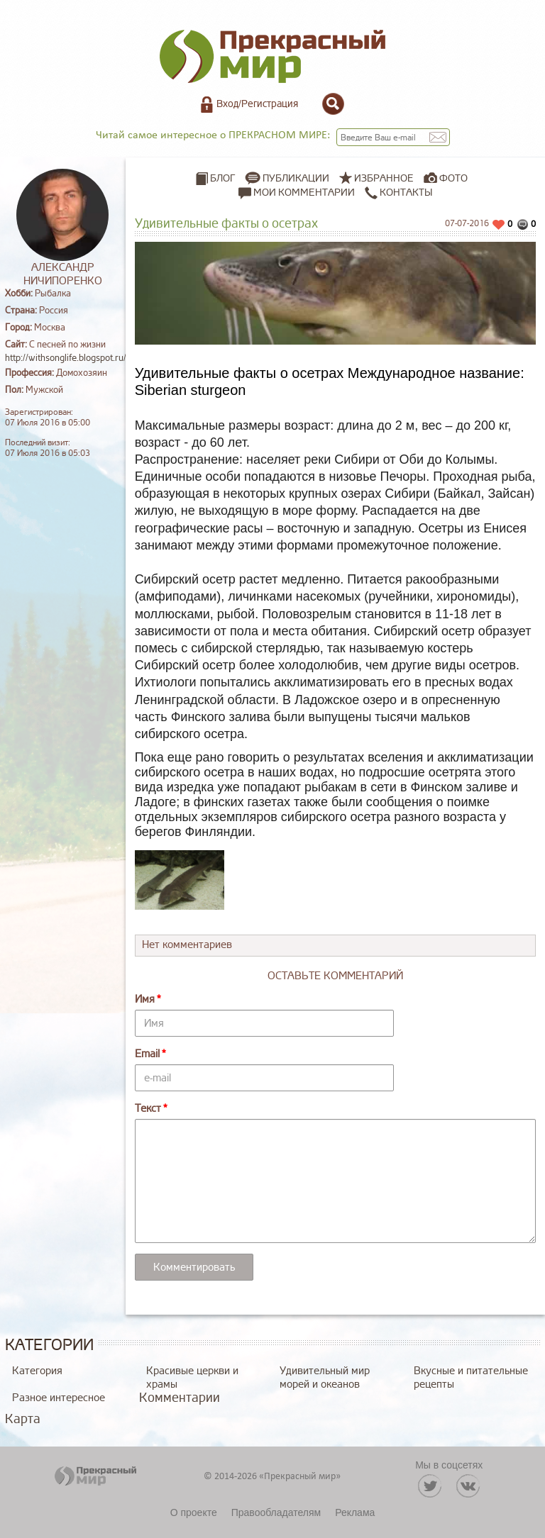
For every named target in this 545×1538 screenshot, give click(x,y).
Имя (145, 999)
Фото (453, 178)
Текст (148, 1108)
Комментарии (179, 1397)
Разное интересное (58, 1398)
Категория (37, 1371)
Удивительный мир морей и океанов (325, 1377)
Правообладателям (276, 1512)
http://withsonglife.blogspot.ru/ (65, 358)
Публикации (296, 178)
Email (147, 1054)
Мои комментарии (296, 192)
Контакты (398, 192)
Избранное (384, 178)
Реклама (355, 1512)
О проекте (193, 1512)
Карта (22, 1419)
